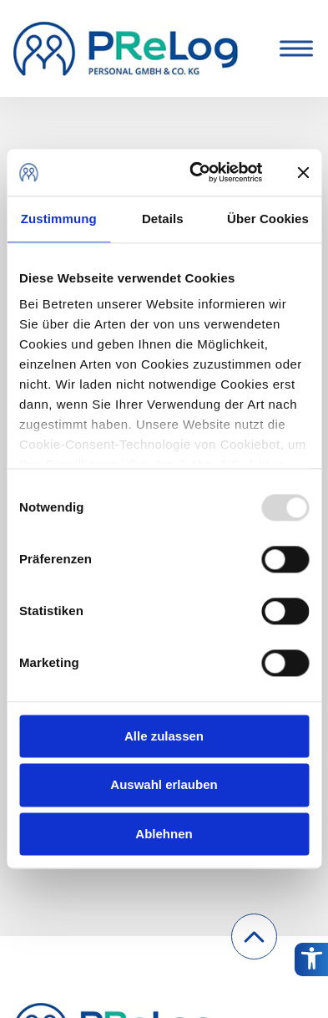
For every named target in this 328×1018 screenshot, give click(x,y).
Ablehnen (163, 834)
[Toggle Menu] (293, 48)
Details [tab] (163, 218)
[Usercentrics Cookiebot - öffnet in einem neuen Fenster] (195, 172)
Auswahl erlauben (163, 785)
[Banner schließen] (303, 172)
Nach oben (254, 949)
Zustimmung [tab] (59, 218)
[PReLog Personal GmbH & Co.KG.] (126, 48)
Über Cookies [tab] (268, 218)
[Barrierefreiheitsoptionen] (311, 959)
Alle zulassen (164, 736)
